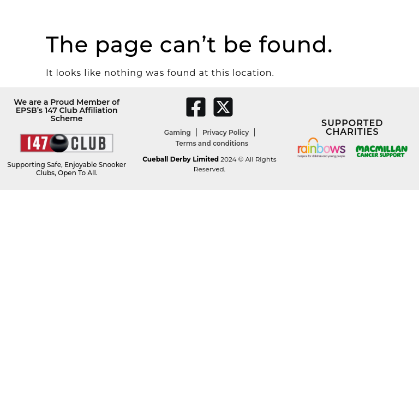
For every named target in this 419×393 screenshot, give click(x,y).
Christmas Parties (243, 14)
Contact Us (365, 14)
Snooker (57, 14)
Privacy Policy (225, 132)
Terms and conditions (212, 143)
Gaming (177, 132)
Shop (326, 14)
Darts (116, 14)
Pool (89, 14)
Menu (296, 14)
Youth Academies (168, 14)
